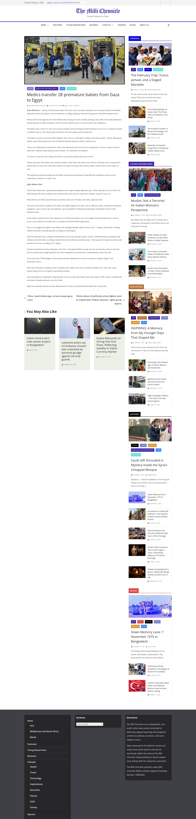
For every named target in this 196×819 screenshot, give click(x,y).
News (41, 25)
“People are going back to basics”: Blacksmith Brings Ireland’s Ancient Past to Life (158, 573)
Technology (35, 778)
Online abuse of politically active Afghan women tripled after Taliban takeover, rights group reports (100, 298)
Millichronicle (152, 475)
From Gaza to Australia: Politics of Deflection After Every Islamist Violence (158, 254)
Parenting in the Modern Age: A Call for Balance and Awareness (158, 365)
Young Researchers (75, 25)
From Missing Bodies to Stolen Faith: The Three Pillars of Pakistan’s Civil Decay (157, 113)
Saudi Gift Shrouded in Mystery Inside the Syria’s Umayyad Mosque (148, 464)
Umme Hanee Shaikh (155, 215)
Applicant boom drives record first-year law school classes (158, 381)
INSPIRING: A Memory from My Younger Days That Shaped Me (146, 332)
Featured (56, 25)
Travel (33, 772)
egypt (66, 106)
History (135, 445)
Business (94, 25)
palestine (77, 106)
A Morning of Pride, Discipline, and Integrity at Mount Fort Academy (158, 669)
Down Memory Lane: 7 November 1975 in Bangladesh (157, 497)
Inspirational (154, 318)
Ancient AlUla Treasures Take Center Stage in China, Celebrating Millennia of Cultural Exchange (157, 552)
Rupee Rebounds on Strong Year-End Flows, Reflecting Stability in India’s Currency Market (108, 341)
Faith (32, 801)
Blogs (135, 25)
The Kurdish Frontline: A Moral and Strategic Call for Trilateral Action (158, 131)
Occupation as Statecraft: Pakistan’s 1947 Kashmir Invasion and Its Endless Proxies (158, 515)
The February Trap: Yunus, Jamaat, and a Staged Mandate (149, 79)
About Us (146, 25)
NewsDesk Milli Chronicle (37, 106)
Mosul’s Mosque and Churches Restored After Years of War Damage (157, 533)
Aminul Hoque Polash (154, 90)
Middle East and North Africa (46, 88)
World (33, 737)
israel (71, 106)
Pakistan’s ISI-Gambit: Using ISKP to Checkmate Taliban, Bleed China (158, 148)
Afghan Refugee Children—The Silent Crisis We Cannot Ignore (158, 398)
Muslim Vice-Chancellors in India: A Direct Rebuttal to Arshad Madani (158, 271)
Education (142, 318)
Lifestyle (108, 25)
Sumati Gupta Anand (154, 343)
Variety (33, 807)
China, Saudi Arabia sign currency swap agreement (48, 296)
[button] (45, 25)
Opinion (124, 25)
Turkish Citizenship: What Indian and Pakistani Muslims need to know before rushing (158, 687)
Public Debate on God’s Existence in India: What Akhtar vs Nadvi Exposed (158, 237)
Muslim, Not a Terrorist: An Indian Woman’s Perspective (149, 205)
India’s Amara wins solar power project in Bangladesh (39, 337)
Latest (30, 88)
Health (33, 767)
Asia (133, 69)
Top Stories (72, 88)
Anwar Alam (152, 646)
